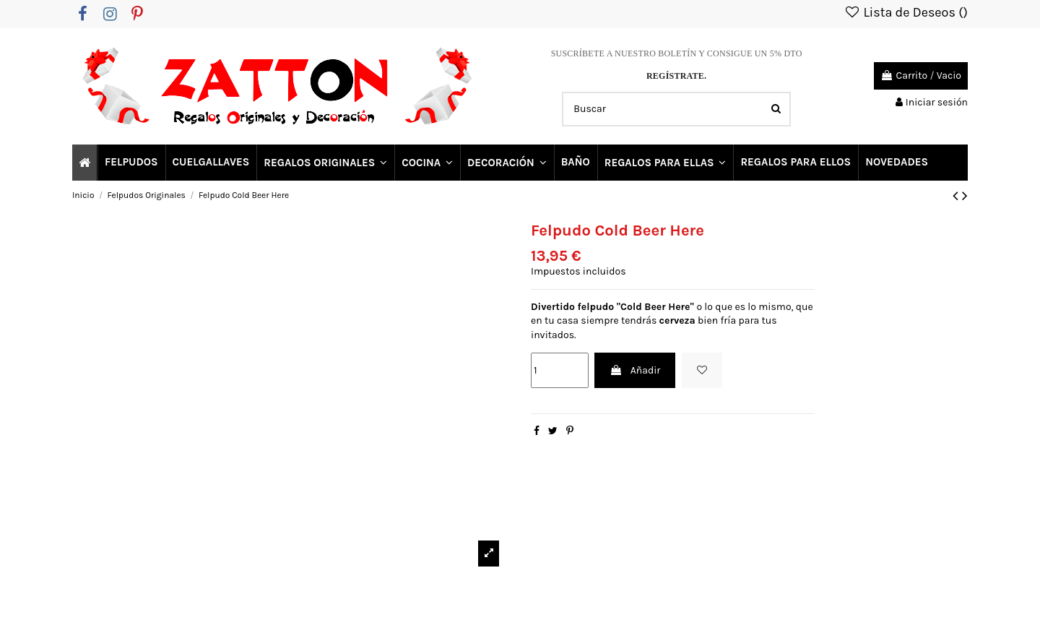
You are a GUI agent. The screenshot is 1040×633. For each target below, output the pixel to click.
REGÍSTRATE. (676, 76)
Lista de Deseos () (906, 12)
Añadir (635, 370)
